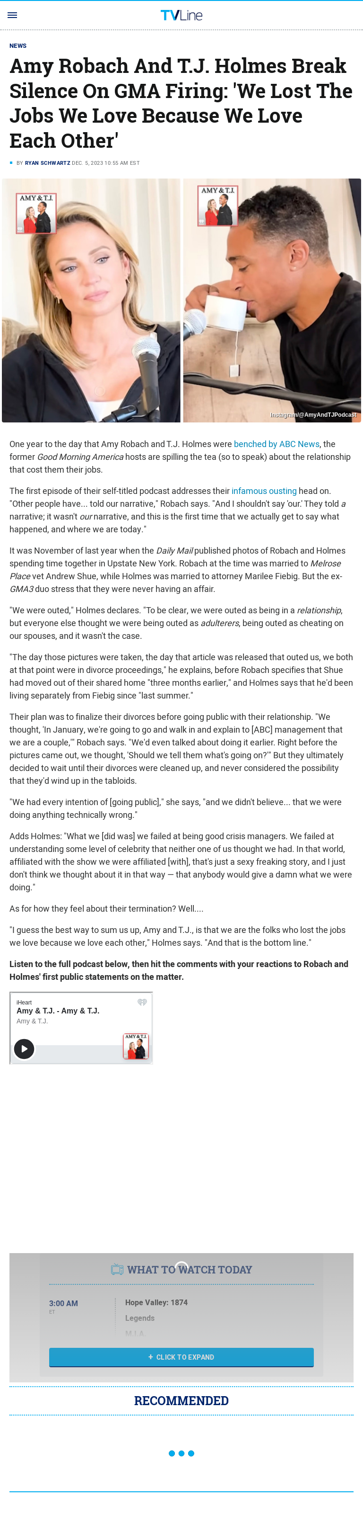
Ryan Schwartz (47, 163)
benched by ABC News (277, 444)
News (18, 45)
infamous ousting (264, 491)
